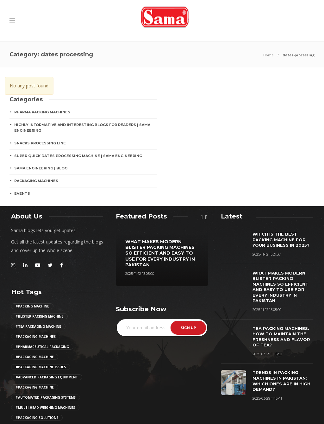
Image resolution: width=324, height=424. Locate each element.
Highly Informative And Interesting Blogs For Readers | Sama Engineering (82, 128)
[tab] (231, 216)
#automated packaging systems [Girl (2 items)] (46, 397)
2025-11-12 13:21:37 (266, 254)
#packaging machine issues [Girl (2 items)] (41, 367)
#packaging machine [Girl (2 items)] (35, 357)
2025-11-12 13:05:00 (139, 273)
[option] (162, 256)
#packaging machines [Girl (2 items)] (36, 336)
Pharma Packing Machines (42, 112)
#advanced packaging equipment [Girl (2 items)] (47, 377)
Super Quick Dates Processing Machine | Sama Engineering (78, 156)
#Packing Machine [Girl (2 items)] (32, 306)
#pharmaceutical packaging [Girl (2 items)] (42, 347)
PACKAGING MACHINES (36, 181)
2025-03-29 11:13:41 (267, 398)
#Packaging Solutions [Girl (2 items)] (37, 417)
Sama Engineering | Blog (40, 168)
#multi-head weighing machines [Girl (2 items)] (45, 407)
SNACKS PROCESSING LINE (40, 143)
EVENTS (22, 193)
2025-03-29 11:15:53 (267, 354)
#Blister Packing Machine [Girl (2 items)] (39, 316)
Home (268, 55)
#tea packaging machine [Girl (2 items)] (38, 326)
